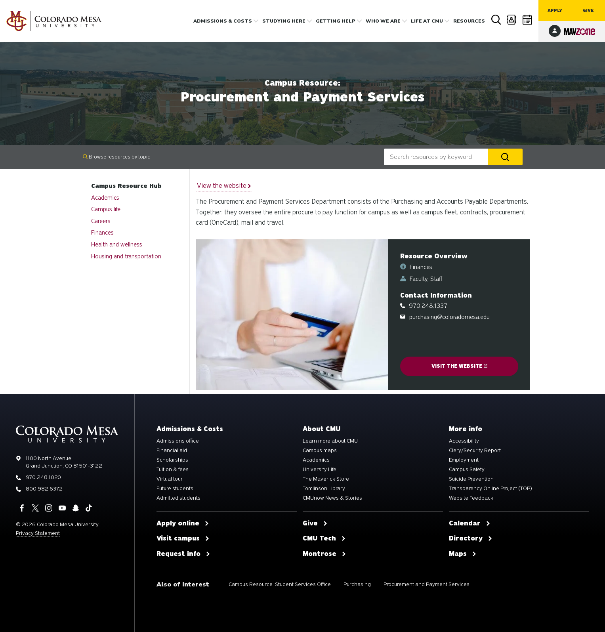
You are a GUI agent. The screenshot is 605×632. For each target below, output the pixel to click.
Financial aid (171, 450)
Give (588, 10)
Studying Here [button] (283, 21)
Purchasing (357, 584)
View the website (224, 185)
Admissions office (177, 441)
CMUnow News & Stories (332, 498)
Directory (512, 20)
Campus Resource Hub (126, 185)
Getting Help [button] (335, 21)
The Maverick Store (326, 479)
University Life (319, 469)
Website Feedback (471, 498)
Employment (464, 460)
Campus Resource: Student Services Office (280, 584)
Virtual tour (169, 479)
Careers (101, 221)
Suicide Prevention (471, 479)
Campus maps (320, 450)
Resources (469, 21)
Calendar (528, 20)
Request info (183, 554)
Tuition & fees (172, 469)
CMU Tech (324, 538)
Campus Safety (467, 469)
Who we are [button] (383, 21)
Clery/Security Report (475, 450)
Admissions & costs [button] (222, 21)
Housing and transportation (126, 256)
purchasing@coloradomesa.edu (449, 317)
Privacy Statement (38, 533)
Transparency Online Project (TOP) (490, 488)
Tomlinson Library (324, 488)
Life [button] (427, 21)
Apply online (182, 523)
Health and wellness (116, 244)
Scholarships (172, 460)
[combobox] (436, 157)
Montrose (324, 554)
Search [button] (496, 20)
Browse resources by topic (116, 157)
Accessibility (464, 441)
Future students (174, 488)
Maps (463, 554)
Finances (102, 232)
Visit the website (459, 366)
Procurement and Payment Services (426, 584)
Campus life (105, 209)
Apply (555, 10)
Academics (105, 197)
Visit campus (183, 538)
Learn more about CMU (330, 441)
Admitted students (178, 498)
